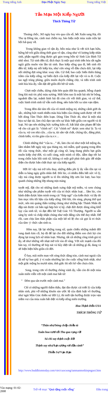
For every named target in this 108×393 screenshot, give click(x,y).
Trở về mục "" (54, 389)
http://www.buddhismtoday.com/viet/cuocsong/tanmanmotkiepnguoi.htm (59, 370)
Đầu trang (102, 389)
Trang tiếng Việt (96, 2)
